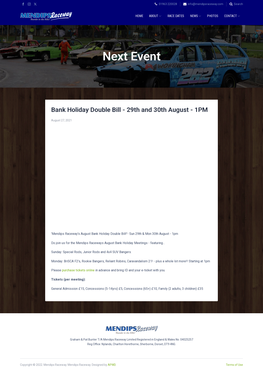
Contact (232, 16)
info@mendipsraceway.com (205, 4)
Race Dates (175, 16)
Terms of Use (234, 364)
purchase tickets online (78, 270)
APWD (112, 364)
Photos (212, 16)
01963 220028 (168, 4)
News (195, 16)
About (155, 16)
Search (238, 4)
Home (139, 16)
